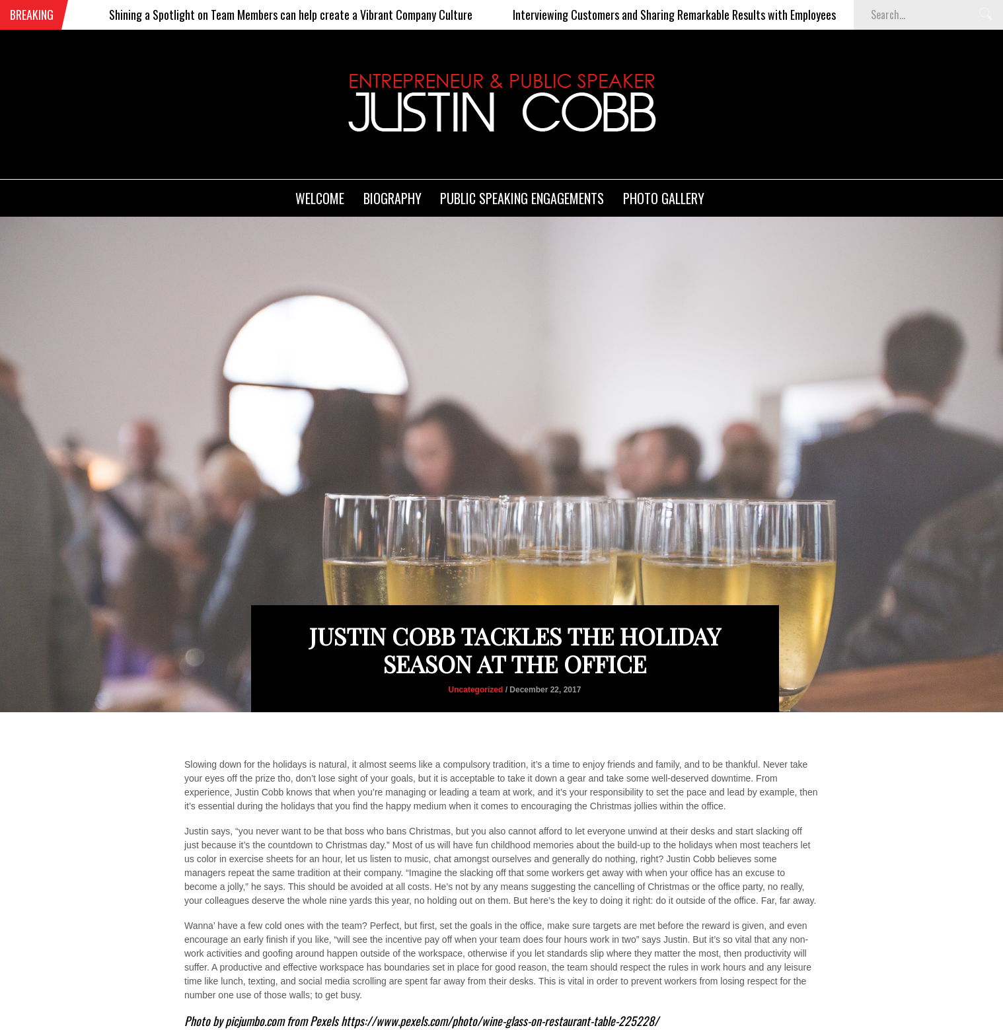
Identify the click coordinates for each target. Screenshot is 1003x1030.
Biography (392, 198)
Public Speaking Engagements (522, 198)
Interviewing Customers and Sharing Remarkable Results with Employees (692, 14)
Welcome (319, 198)
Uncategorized (476, 689)
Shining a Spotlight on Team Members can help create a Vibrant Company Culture (309, 14)
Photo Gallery (663, 198)
